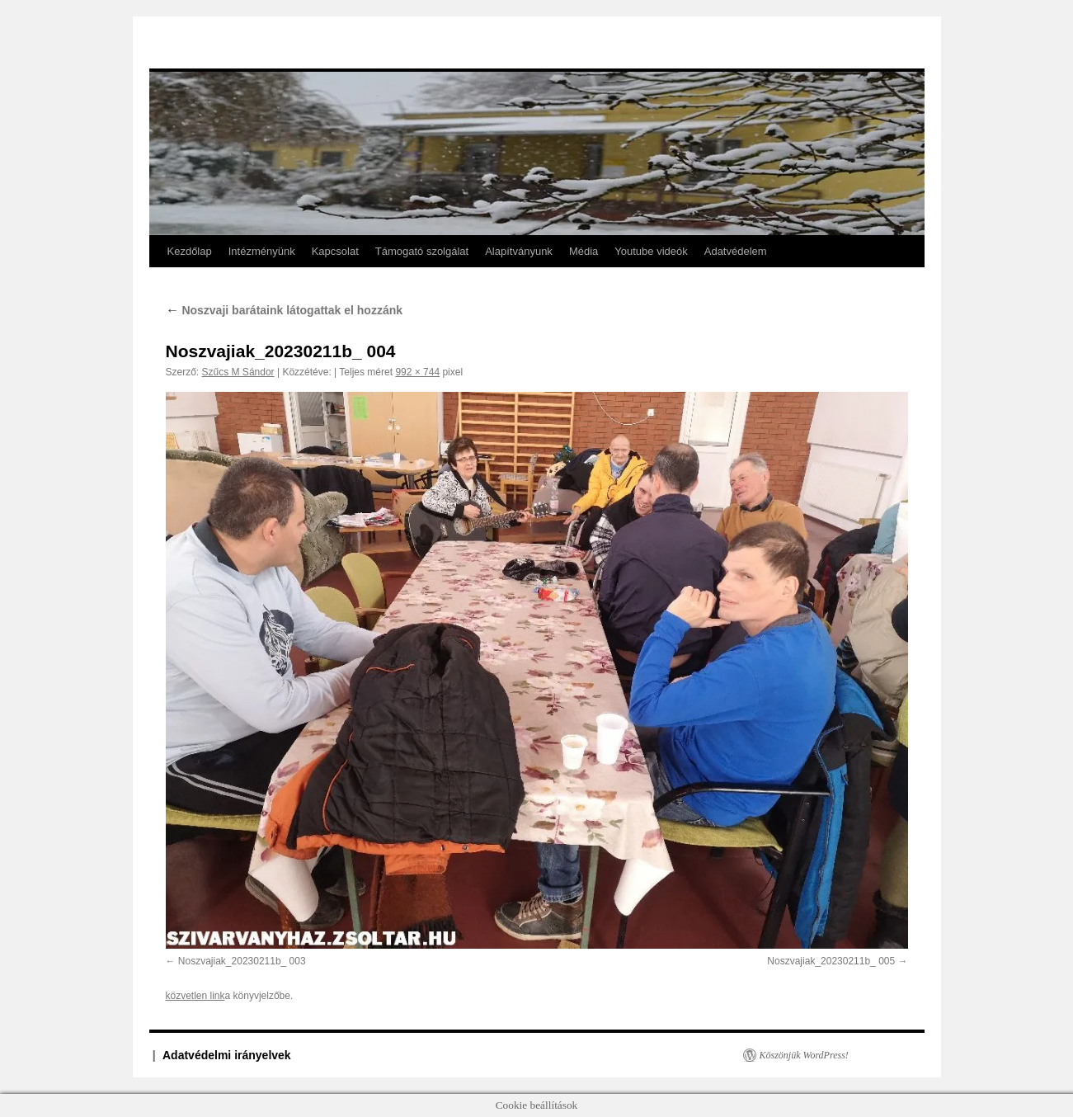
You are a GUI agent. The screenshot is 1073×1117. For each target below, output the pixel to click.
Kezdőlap (189, 251)
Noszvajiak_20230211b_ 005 (831, 961)
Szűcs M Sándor (238, 372)
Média (583, 251)
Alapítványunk (519, 251)
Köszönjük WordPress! (804, 1055)
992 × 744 (417, 372)
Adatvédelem (735, 251)
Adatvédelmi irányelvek (226, 1055)
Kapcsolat (335, 251)
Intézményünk (261, 251)
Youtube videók (650, 251)
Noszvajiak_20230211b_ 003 (242, 961)
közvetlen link (195, 996)
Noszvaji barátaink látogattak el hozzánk (284, 310)
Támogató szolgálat (421, 251)
